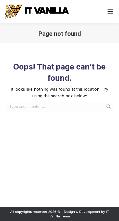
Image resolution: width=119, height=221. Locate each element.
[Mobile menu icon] (110, 11)
